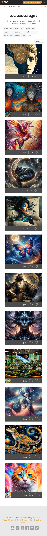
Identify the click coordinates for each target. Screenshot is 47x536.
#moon (30, 28)
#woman (20, 35)
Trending (3, 7)
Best (14, 7)
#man (19, 28)
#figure (8, 28)
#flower (32, 32)
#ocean (8, 35)
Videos (20, 7)
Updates (39, 520)
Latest (10, 7)
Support (23, 522)
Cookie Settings (22, 520)
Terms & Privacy (8, 520)
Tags (31, 520)
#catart (8, 32)
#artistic (20, 32)
